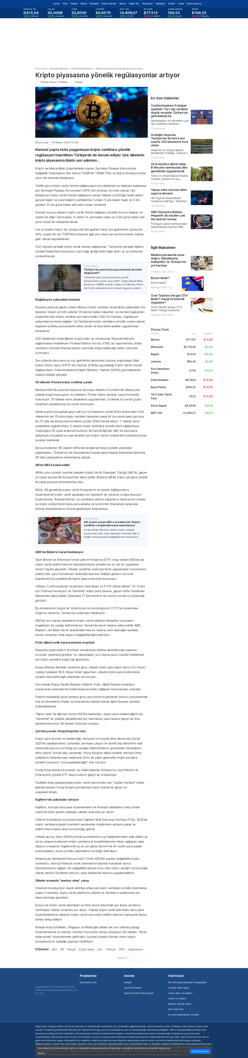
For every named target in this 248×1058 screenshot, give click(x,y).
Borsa (123, 3)
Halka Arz (134, 3)
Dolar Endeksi (159, 379)
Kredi (181, 3)
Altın (65, 3)
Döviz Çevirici (194, 3)
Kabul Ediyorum (200, 1051)
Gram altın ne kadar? (180, 993)
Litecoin (156, 361)
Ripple (155, 354)
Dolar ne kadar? (177, 998)
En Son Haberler (165, 98)
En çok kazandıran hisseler (183, 1014)
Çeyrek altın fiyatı (178, 987)
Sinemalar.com (88, 982)
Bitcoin (155, 339)
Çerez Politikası (133, 987)
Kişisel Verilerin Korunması (139, 993)
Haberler (160, 3)
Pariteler (94, 3)
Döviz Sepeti (159, 405)
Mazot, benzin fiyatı (179, 1003)
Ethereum (157, 346)
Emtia (84, 3)
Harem (74, 3)
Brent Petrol (158, 387)
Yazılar (171, 3)
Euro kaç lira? (176, 1009)
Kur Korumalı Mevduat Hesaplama (187, 982)
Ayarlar (41, 1053)
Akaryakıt (147, 3)
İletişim (128, 982)
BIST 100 (156, 412)
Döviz (57, 3)
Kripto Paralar (109, 3)
